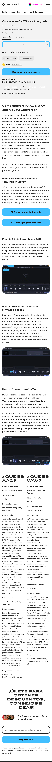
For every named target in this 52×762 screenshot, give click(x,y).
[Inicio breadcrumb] (4, 12)
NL (22, 82)
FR (13, 82)
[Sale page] (35, 4)
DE (10, 82)
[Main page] (10, 4)
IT (16, 82)
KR (30, 82)
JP (27, 82)
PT (19, 82)
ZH (33, 82)
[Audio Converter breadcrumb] (19, 12)
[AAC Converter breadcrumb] (37, 12)
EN (7, 82)
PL (25, 82)
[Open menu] (48, 4)
